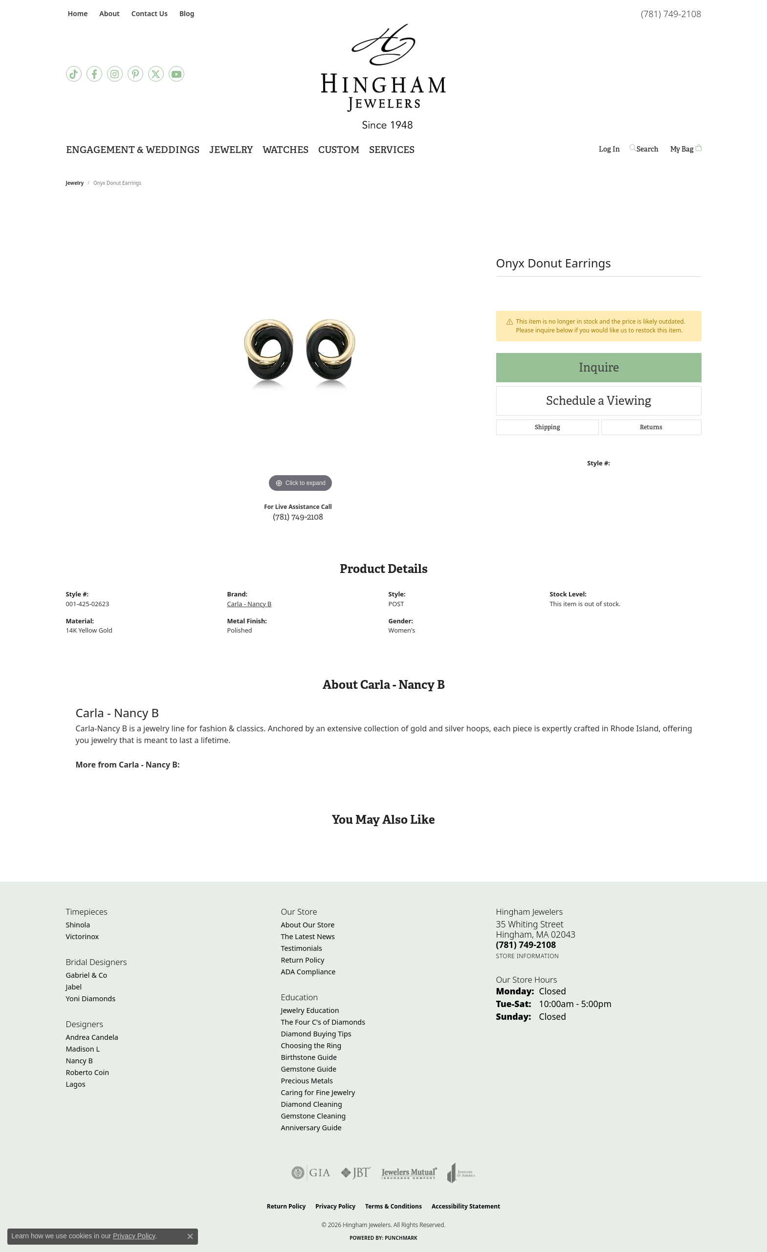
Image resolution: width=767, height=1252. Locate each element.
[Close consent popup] (190, 1236)
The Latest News (308, 936)
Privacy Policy (335, 1206)
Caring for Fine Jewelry (318, 1092)
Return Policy (303, 960)
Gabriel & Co (87, 975)
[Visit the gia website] (310, 1173)
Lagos (76, 1084)
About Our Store (308, 924)
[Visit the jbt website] (356, 1173)
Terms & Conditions (393, 1206)
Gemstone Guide (309, 1069)
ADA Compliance (308, 971)
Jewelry (231, 150)
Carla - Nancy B (249, 603)
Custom (338, 150)
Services (392, 150)
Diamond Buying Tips (316, 1033)
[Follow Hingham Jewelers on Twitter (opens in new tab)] (156, 74)
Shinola (78, 924)
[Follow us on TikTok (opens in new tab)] (74, 74)
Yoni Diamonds (91, 998)
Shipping (547, 427)
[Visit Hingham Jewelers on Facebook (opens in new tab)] (94, 74)
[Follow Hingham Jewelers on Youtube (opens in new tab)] (176, 74)
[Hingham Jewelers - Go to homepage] (383, 76)
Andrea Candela (92, 1037)
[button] (108, 13)
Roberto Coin (88, 1072)
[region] (300, 348)
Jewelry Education (310, 1010)
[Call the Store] (526, 944)
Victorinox (82, 936)
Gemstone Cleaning (313, 1115)
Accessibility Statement (466, 1206)
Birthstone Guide (309, 1057)
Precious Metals (307, 1080)
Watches (285, 150)
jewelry (75, 182)
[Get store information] (527, 956)
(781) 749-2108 (298, 516)
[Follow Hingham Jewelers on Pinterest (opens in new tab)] (135, 74)
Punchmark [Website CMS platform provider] (401, 1237)
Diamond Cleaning (311, 1104)
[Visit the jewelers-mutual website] (409, 1173)
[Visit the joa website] (461, 1173)
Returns (651, 427)
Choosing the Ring (311, 1045)
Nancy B (79, 1060)
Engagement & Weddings (132, 150)
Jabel (74, 986)
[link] (77, 13)
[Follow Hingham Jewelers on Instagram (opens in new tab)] (115, 74)
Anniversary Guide (311, 1127)
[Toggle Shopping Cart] (685, 148)
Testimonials (301, 948)
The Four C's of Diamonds (323, 1022)
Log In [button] (609, 151)
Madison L (83, 1049)
